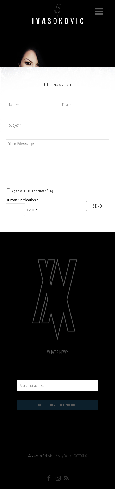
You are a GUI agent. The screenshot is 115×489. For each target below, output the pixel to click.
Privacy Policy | (64, 455)
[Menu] (99, 11)
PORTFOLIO (80, 455)
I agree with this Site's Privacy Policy (32, 190)
